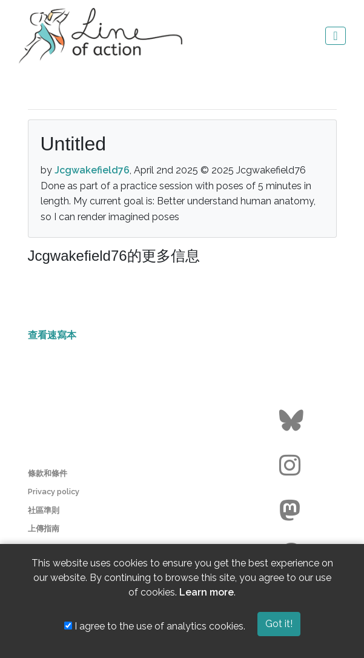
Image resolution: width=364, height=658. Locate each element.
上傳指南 (43, 528)
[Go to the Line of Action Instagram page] (292, 465)
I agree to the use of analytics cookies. (154, 626)
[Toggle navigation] (335, 36)
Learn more (206, 592)
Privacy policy (53, 491)
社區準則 (43, 510)
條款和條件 (47, 473)
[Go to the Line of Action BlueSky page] (292, 420)
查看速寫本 (52, 335)
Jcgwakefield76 (92, 170)
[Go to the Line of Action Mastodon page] (292, 510)
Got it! (279, 623)
